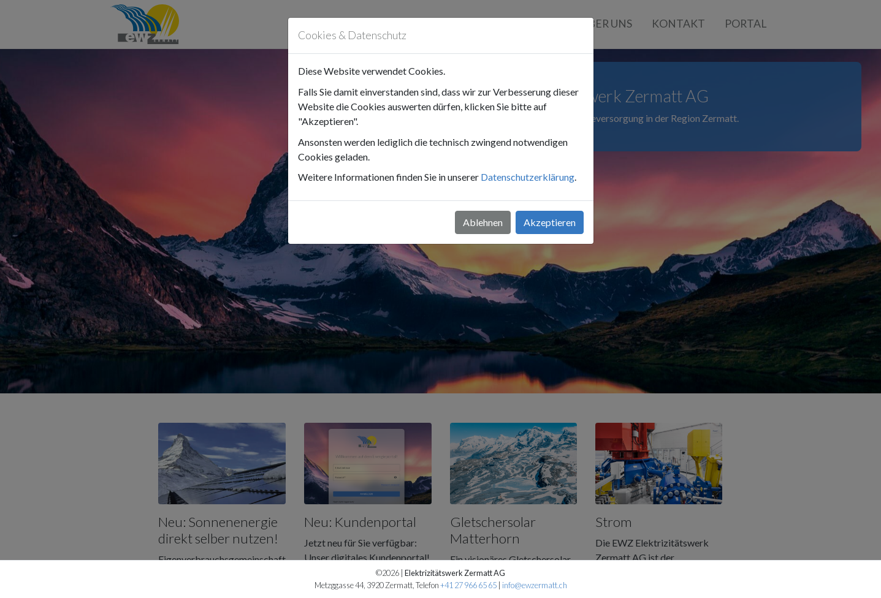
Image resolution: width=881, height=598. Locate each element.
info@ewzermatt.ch (534, 585)
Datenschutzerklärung (527, 177)
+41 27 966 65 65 (468, 585)
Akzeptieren (550, 222)
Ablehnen (483, 222)
